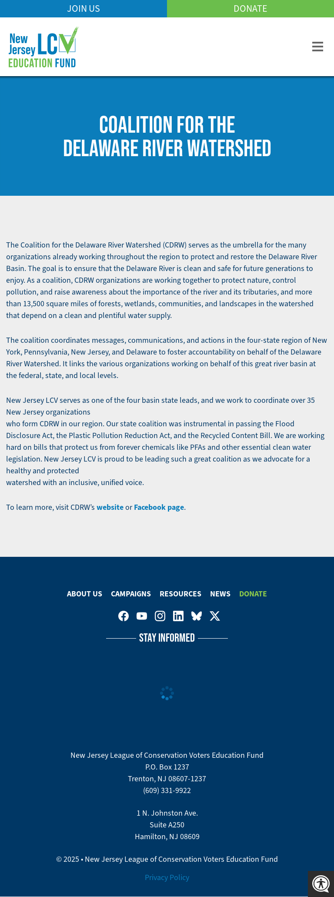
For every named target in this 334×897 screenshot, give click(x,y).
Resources (180, 594)
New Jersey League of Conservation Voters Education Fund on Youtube (142, 616)
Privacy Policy (167, 877)
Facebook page (159, 507)
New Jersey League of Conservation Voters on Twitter (215, 616)
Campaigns (131, 594)
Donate (250, 8)
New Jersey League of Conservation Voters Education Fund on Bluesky (196, 616)
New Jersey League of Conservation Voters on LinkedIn (178, 616)
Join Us (83, 8)
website (110, 507)
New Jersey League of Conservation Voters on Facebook (123, 616)
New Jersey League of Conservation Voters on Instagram (160, 616)
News (220, 594)
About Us (84, 594)
